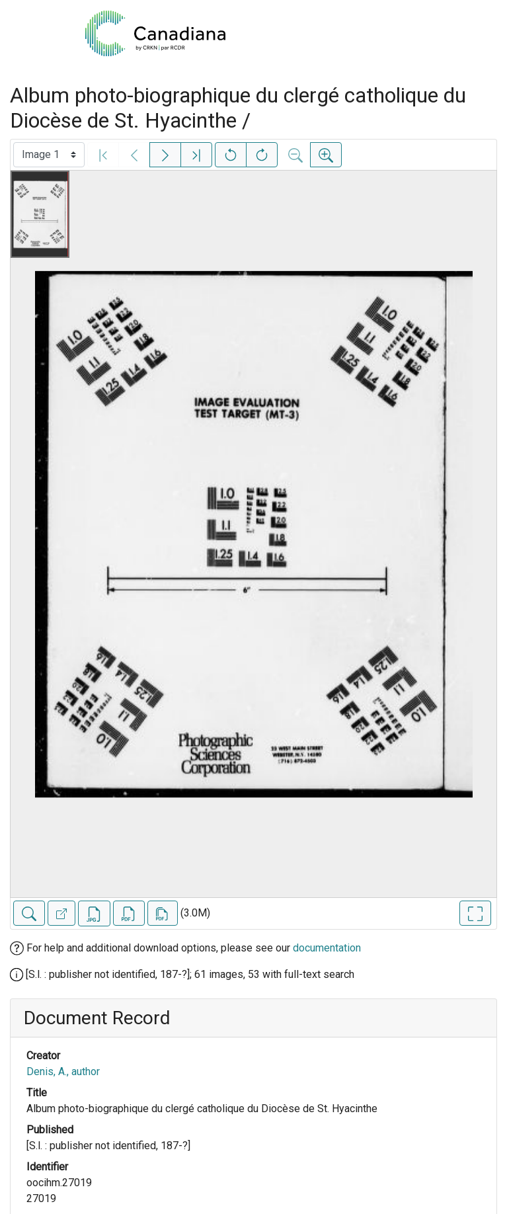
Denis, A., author (63, 1071)
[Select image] (49, 154)
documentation (327, 948)
